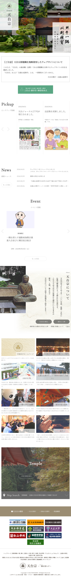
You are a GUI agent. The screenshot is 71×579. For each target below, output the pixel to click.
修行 (33, 553)
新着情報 (34, 3)
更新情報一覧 (16, 553)
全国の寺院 (63, 553)
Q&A (62, 557)
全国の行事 (32, 555)
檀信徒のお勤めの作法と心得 (28, 557)
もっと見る (6, 186)
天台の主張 (15, 557)
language (62, 2)
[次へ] (8, 130)
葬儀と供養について (54, 557)
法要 (36, 553)
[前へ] (2, 130)
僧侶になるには (6, 557)
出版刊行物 (42, 3)
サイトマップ (46, 559)
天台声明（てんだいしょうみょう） (49, 553)
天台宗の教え (43, 323)
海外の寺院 (44, 477)
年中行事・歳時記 (42, 557)
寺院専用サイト (52, 3)
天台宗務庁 (24, 559)
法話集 (67, 557)
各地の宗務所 (32, 559)
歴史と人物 (61, 323)
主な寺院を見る (26, 477)
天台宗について (25, 3)
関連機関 (39, 559)
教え (22, 553)
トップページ (7, 553)
